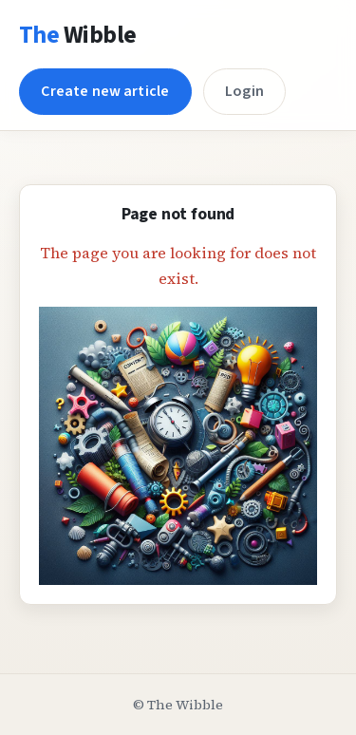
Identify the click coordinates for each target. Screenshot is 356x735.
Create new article (105, 91)
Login (244, 91)
